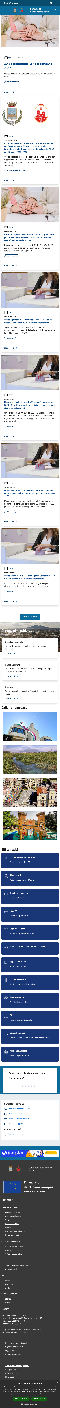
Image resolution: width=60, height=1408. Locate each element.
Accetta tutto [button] (21, 1399)
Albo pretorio (10, 1369)
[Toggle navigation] (4, 10)
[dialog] (30, 1394)
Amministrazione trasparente (17, 1365)
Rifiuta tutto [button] (39, 1399)
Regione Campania (10, 2)
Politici (8, 1227)
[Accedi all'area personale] (51, 3)
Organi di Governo (12, 1212)
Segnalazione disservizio (15, 1346)
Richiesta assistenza (13, 1354)
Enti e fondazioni (12, 1223)
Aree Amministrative (13, 1216)
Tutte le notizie (30, 616)
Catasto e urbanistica (13, 1253)
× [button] (57, 1382)
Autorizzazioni (11, 1269)
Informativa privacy (13, 1373)
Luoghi (8, 1298)
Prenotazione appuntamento (16, 1343)
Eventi (7, 1302)
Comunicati (9, 1284)
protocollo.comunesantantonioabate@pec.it (23, 1329)
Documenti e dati (12, 1234)
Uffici (7, 1219)
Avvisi (10, 57)
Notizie (8, 1280)
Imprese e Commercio (13, 1250)
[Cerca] (55, 10)
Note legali (9, 1376)
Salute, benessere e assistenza (17, 1265)
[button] (30, 1404)
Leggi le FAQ (10, 1350)
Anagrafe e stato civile (14, 1246)
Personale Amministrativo (15, 1231)
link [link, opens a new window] (52, 1394)
